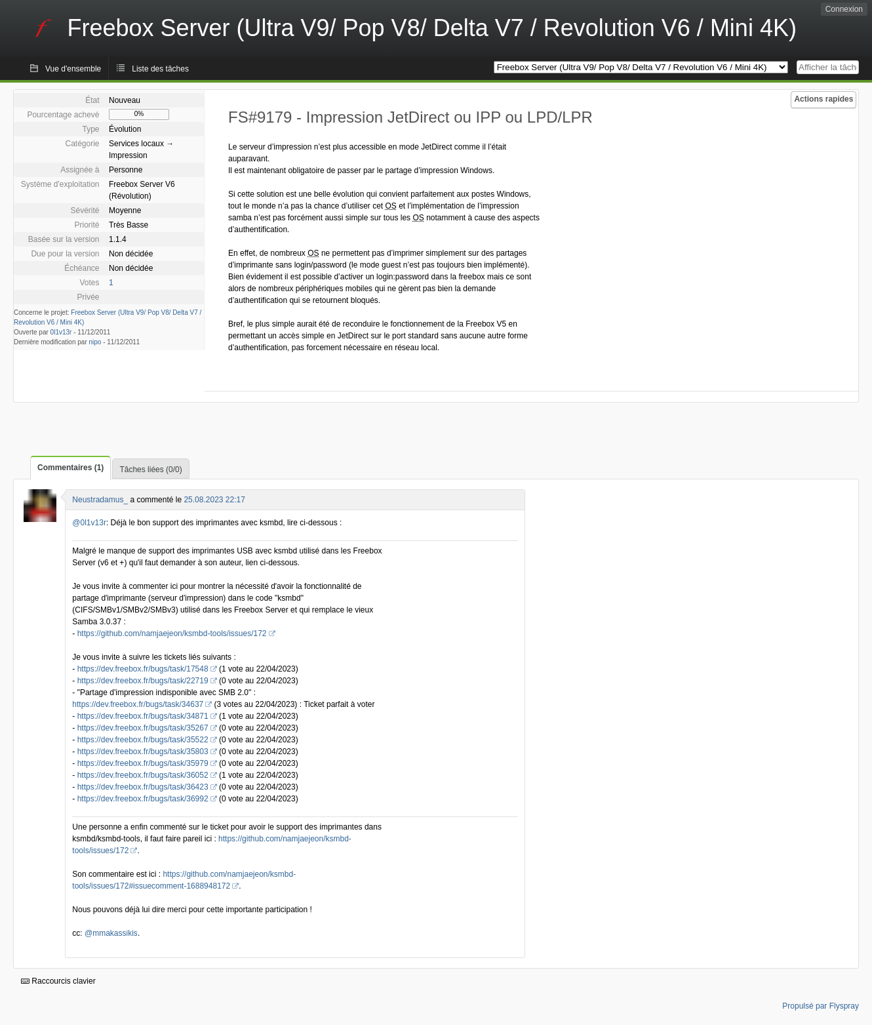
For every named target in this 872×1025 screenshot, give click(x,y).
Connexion (844, 9)
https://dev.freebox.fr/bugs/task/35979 (142, 763)
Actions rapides (823, 99)
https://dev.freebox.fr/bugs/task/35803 (142, 751)
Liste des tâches (160, 68)
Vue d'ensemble (73, 68)
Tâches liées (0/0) (150, 469)
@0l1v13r (89, 522)
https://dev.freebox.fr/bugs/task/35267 (142, 728)
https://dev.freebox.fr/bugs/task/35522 (142, 739)
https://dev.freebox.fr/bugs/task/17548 (142, 668)
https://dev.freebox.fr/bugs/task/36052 (142, 775)
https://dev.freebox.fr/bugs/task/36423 (142, 787)
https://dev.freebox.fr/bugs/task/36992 (142, 798)
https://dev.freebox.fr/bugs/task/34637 (137, 704)
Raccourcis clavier (58, 981)
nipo (95, 342)
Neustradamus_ (100, 499)
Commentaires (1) (70, 467)
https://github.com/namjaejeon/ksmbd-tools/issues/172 (172, 633)
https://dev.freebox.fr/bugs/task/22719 (142, 680)
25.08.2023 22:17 (214, 499)
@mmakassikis (111, 933)
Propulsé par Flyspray (820, 1006)
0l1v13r (61, 332)
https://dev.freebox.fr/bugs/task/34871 (142, 716)
